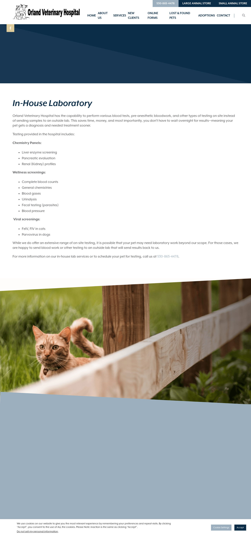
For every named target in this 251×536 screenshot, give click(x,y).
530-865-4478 (166, 3)
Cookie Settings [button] (221, 527)
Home (91, 15)
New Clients (133, 16)
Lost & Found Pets (179, 16)
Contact (223, 15)
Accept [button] (240, 527)
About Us (103, 16)
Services (119, 15)
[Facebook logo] (10, 28)
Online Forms (153, 16)
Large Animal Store (196, 3)
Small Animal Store (233, 3)
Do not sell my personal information (37, 531)
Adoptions (206, 15)
